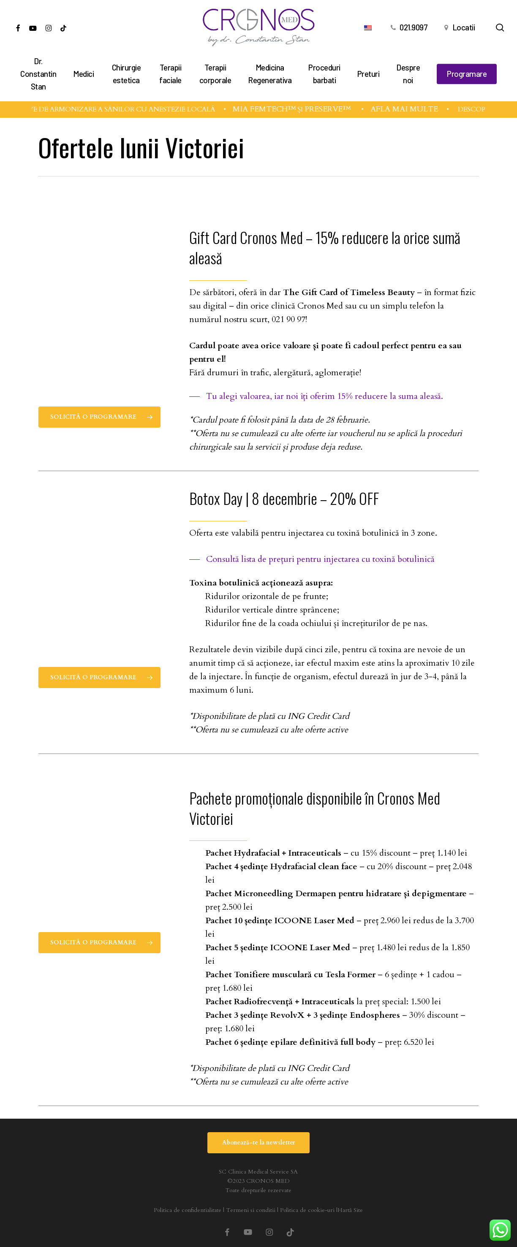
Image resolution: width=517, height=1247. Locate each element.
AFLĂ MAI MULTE (412, 109)
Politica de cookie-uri (307, 1210)
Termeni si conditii (250, 1210)
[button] (99, 417)
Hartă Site (350, 1210)
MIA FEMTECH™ (272, 109)
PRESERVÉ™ (337, 109)
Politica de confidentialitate (187, 1210)
